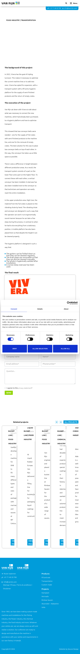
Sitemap (6, 585)
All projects (70, 422)
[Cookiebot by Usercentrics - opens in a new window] (68, 303)
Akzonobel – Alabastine (50, 604)
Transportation (47, 581)
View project (13, 542)
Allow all (65, 348)
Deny (14, 348)
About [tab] (66, 309)
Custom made (47, 585)
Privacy (13, 585)
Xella (43, 607)
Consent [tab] (14, 309)
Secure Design (73, 649)
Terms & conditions (24, 585)
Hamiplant (45, 593)
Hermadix (45, 596)
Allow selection (40, 348)
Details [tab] (40, 309)
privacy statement (25, 388)
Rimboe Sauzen (47, 600)
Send (8, 393)
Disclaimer (7, 588)
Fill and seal (46, 577)
